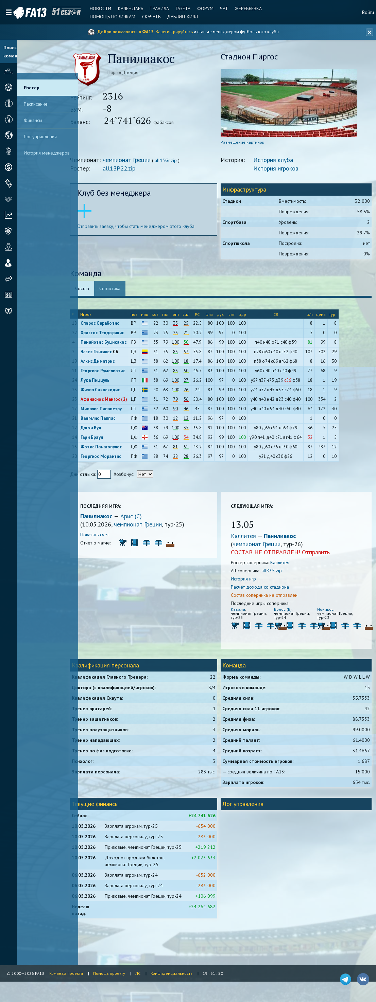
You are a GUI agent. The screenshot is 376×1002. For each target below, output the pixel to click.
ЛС (137, 973)
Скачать (145, 16)
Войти (368, 12)
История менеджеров (47, 153)
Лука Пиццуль (110, 383)
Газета (174, 8)
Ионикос (326, 611)
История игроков (282, 171)
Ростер (31, 88)
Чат (213, 8)
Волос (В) (286, 611)
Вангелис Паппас (113, 421)
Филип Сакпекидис (115, 392)
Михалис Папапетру (116, 411)
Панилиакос (112, 518)
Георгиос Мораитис (116, 459)
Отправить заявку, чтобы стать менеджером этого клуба (150, 229)
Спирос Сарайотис (115, 325)
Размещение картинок (249, 144)
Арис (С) (146, 518)
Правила (151, 8)
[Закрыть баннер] (368, 32)
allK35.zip (278, 573)
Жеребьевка (235, 8)
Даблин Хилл (174, 16)
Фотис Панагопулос (116, 449)
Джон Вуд (106, 430)
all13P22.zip (134, 171)
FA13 (20, 13)
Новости (95, 8)
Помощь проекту (109, 973)
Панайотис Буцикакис (118, 344)
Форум (195, 8)
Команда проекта (66, 973)
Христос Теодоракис (117, 335)
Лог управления (40, 136)
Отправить (322, 554)
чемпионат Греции (142, 162)
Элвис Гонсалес (111, 354)
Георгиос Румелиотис (118, 373)
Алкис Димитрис (113, 363)
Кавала (244, 611)
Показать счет (109, 537)
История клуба (280, 162)
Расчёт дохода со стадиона (266, 589)
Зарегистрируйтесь (174, 32)
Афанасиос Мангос (115, 402)
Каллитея (250, 538)
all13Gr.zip (181, 163)
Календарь (124, 8)
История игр (249, 581)
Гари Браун (107, 440)
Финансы (33, 120)
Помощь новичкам (107, 16)
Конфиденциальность (171, 973)
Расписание (36, 104)
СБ (130, 354)
